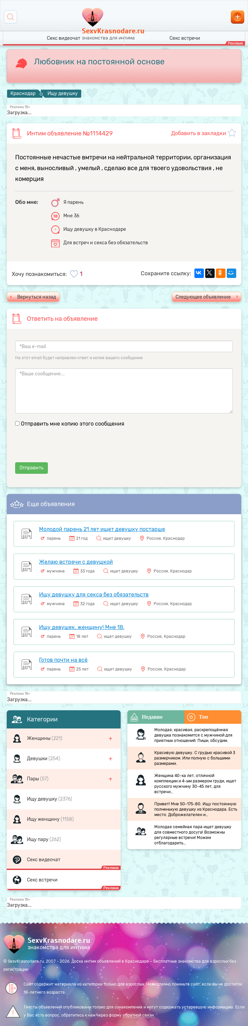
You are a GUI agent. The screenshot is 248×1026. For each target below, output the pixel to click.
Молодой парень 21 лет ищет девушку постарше (102, 529)
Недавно (146, 717)
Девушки (38, 758)
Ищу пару (38, 839)
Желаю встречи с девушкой (76, 562)
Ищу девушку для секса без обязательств (94, 594)
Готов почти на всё (63, 660)
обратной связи (138, 1015)
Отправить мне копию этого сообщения (72, 424)
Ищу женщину (44, 819)
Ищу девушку (42, 799)
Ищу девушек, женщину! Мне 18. (81, 627)
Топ (197, 717)
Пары (33, 779)
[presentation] (66, 449)
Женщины (39, 738)
